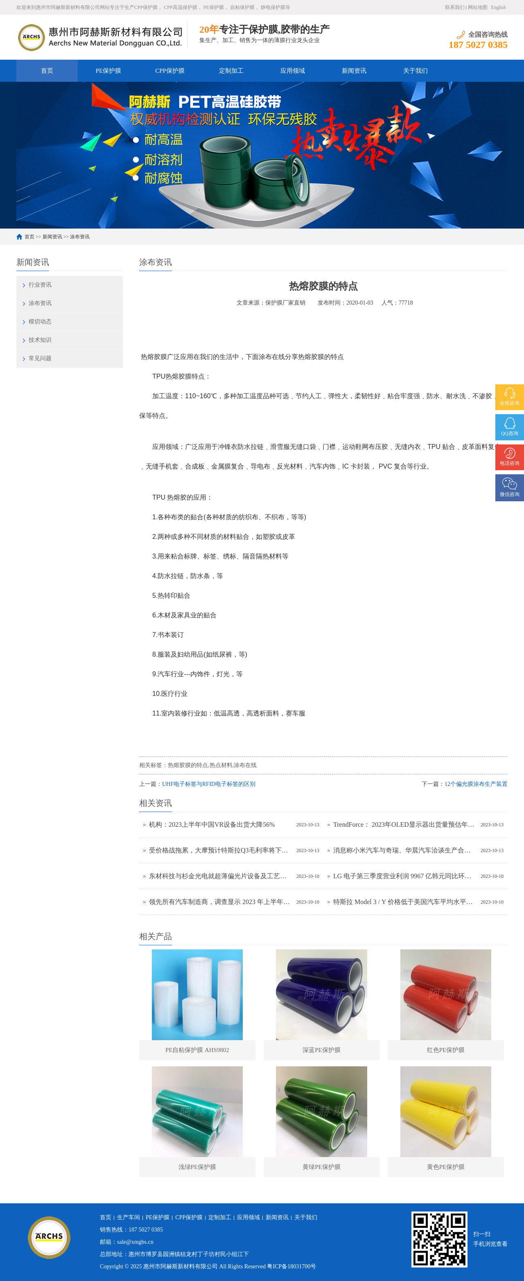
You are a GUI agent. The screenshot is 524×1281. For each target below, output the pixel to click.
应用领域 (292, 70)
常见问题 (40, 358)
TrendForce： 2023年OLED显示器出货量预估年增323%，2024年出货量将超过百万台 (405, 824)
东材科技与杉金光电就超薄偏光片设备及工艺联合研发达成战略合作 (220, 876)
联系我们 (455, 7)
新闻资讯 (354, 70)
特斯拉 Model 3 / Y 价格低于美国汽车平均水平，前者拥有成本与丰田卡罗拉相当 (405, 901)
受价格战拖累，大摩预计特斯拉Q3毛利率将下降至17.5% (220, 850)
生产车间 (128, 1217)
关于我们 (415, 70)
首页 (47, 70)
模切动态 (40, 322)
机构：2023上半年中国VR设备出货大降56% (212, 824)
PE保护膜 (109, 70)
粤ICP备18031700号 (291, 1266)
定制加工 (231, 70)
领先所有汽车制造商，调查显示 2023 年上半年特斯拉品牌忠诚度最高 (220, 901)
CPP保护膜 (170, 70)
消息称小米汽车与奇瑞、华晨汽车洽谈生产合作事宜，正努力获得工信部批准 (405, 850)
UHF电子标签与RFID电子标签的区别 (208, 784)
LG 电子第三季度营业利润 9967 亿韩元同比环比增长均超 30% (405, 876)
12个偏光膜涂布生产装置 (476, 784)
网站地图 (478, 7)
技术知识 (40, 340)
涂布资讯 (80, 237)
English (498, 7)
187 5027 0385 (146, 1230)
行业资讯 (40, 285)
